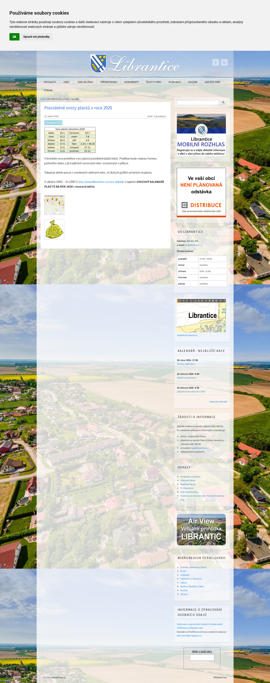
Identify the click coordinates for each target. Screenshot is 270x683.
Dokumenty (131, 82)
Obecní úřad (85, 82)
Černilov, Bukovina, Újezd (193, 567)
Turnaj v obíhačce (186, 363)
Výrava (183, 594)
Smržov (184, 590)
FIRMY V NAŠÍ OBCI (202, 651)
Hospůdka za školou (190, 476)
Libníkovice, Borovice (190, 578)
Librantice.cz (58, 677)
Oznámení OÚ (53, 123)
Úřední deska (108, 82)
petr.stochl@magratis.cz (189, 635)
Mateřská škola (188, 484)
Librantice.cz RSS (224, 62)
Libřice (183, 582)
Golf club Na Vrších (189, 491)
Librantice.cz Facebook (215, 62)
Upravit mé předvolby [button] (36, 36)
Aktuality (50, 82)
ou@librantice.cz (193, 244)
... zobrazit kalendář (217, 401)
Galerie (193, 82)
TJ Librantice (186, 488)
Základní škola (187, 480)
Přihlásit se (220, 677)
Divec (183, 570)
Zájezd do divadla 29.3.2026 (191, 391)
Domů (43, 99)
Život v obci (153, 82)
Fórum (48, 90)
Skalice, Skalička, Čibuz (192, 586)
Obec (66, 82)
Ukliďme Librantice (186, 377)
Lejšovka (184, 574)
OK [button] (14, 36)
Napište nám (212, 82)
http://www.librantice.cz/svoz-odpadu (101, 182)
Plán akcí (175, 82)
